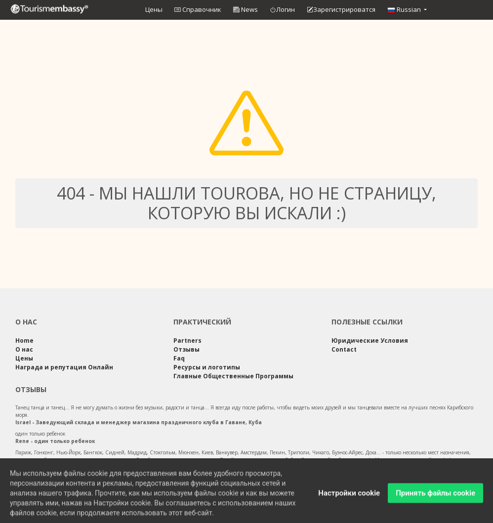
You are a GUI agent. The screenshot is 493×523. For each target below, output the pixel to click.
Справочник (197, 9)
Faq (179, 358)
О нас (24, 349)
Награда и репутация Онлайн (64, 367)
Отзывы (186, 349)
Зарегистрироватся (341, 10)
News (245, 9)
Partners (187, 340)
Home (24, 340)
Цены (154, 9)
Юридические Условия (369, 340)
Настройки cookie (349, 496)
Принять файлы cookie (435, 496)
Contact (344, 349)
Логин (282, 10)
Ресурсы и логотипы (206, 367)
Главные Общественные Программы (233, 376)
